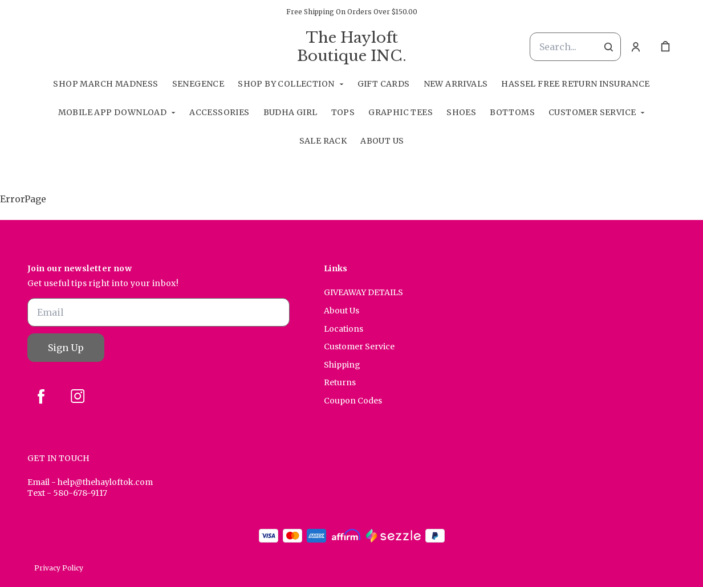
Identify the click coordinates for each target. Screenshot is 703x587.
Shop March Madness (105, 84)
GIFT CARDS (383, 84)
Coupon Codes (353, 401)
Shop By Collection (286, 84)
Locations (343, 329)
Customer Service (592, 112)
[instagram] (77, 396)
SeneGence (198, 84)
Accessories (219, 112)
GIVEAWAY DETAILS (363, 292)
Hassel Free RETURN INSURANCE (575, 84)
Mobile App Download (112, 112)
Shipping (342, 365)
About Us (382, 141)
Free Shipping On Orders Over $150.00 (351, 11)
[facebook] (41, 396)
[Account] (635, 46)
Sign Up (66, 347)
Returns (340, 382)
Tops (343, 112)
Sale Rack (323, 141)
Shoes (461, 112)
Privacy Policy (58, 568)
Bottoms (512, 112)
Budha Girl (290, 112)
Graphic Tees (400, 112)
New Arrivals (456, 84)
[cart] (665, 46)
